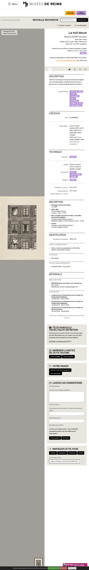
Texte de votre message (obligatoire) (59, 390)
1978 (77, 142)
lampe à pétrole (76, 105)
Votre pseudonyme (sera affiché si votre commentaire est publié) (65, 410)
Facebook (62, 453)
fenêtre (73, 103)
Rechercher (82, 20)
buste (73, 99)
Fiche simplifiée (55, 357)
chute (80, 92)
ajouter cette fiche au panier (60, 370)
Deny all (63, 568)
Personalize (72, 568)
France (79, 137)
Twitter (53, 453)
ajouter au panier (64, 25)
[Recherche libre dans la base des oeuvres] (68, 20)
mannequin (74, 96)
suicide (73, 94)
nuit (80, 103)
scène (73, 92)
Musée (81, 13)
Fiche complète (68, 357)
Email (81, 453)
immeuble (74, 101)
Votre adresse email (54, 418)
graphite (73, 177)
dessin (83, 53)
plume (73, 172)
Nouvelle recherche (45, 20)
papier (73, 180)
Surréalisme (73, 144)
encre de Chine (75, 174)
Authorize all (53, 568)
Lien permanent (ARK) (55, 458)
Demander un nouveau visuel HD (59, 341)
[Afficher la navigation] (9, 4)
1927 (71, 142)
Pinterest (72, 453)
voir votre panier (80, 25)
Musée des (70, 13)
